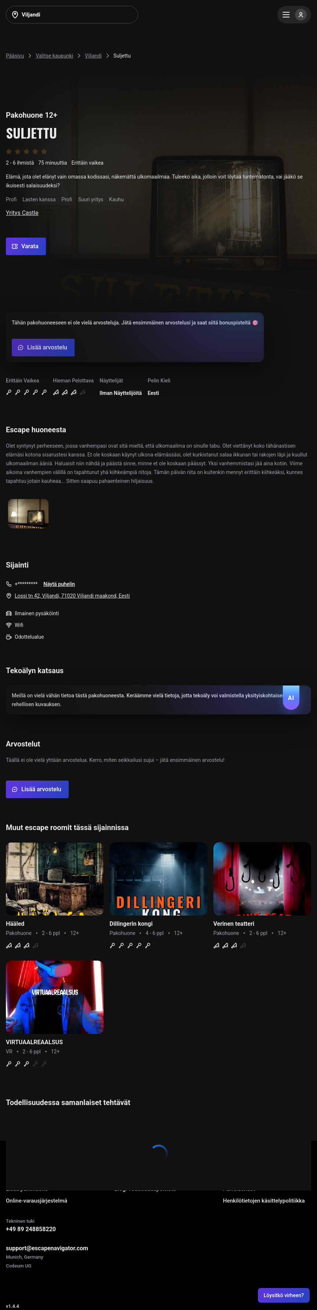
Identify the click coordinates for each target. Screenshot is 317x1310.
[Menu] (294, 14)
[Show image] (28, 514)
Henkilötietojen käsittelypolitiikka (264, 1200)
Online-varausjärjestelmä (36, 1200)
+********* (26, 584)
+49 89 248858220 (31, 1229)
